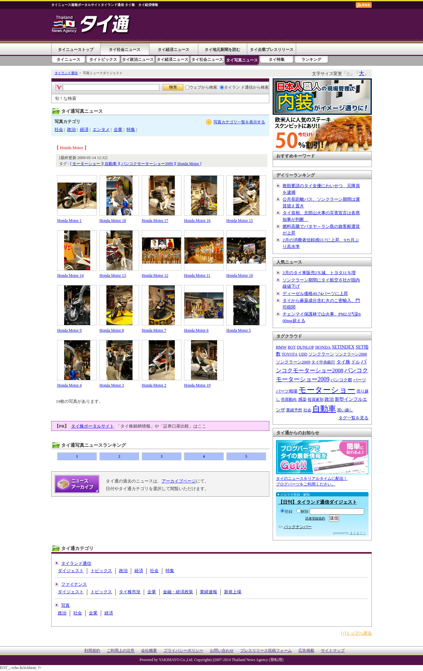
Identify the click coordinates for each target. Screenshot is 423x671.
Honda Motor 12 (155, 275)
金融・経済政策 (178, 591)
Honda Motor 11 (197, 275)
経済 (84, 129)
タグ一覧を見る (353, 417)
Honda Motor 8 (111, 330)
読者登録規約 (315, 518)
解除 (302, 511)
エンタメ (101, 129)
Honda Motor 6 (196, 330)
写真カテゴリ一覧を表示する (239, 122)
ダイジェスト (71, 570)
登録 (286, 511)
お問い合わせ (222, 651)
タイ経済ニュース (173, 49)
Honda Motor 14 (70, 275)
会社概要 (149, 651)
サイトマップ (333, 651)
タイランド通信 (66, 73)
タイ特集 (277, 59)
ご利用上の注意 (121, 651)
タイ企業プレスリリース (271, 49)
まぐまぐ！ (358, 533)
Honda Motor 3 (111, 385)
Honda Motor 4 (69, 385)
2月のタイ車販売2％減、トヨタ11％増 (319, 272)
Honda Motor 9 (69, 330)
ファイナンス (74, 584)
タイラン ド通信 (236, 87)
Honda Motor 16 (197, 220)
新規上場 (232, 591)
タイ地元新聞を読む (222, 49)
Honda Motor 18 (112, 220)
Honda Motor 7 (154, 330)
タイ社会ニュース (124, 49)
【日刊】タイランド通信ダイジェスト (317, 502)
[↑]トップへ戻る (356, 633)
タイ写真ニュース (242, 60)
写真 (65, 605)
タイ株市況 (129, 591)
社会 (59, 129)
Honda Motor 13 (112, 275)
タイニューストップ (76, 49)
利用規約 (92, 651)
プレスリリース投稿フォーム (266, 651)
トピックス (101, 570)
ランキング (311, 59)
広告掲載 (306, 651)
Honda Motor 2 (154, 385)
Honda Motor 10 (239, 275)
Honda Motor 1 (69, 220)
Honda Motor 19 (197, 385)
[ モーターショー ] (86, 163)
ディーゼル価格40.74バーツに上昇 (315, 293)
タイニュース (68, 59)
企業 (118, 129)
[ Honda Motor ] (188, 163)
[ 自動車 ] (110, 163)
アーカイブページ (179, 481)
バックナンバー (298, 526)
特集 (131, 129)
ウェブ (193, 87)
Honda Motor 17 (155, 220)
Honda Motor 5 (238, 330)
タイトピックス (103, 59)
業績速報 (208, 591)
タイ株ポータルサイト (92, 426)
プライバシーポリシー (183, 651)
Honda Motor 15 (239, 220)
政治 (71, 129)
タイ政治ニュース (138, 59)
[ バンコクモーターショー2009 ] (147, 163)
